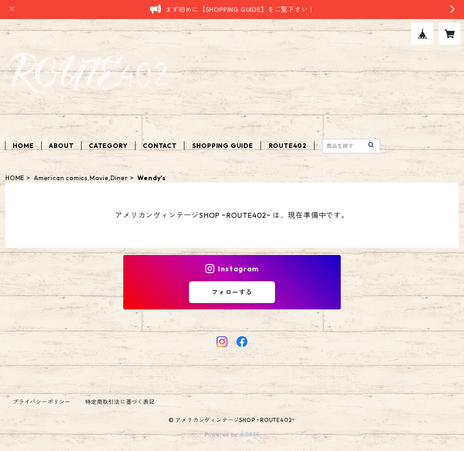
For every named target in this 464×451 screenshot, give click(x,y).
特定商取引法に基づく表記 (120, 401)
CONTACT (160, 146)
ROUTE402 (288, 146)
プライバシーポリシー (42, 401)
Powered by (232, 434)
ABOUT (61, 146)
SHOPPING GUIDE (222, 146)
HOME (23, 146)
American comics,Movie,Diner (81, 178)
